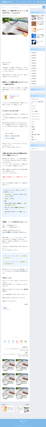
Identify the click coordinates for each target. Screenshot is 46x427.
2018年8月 (33, 68)
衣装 (32, 137)
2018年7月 (33, 70)
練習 (27, 355)
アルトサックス (35, 99)
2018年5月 (33, 76)
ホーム (18, 1)
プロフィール (24, 1)
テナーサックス (35, 116)
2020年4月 (33, 58)
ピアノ (34, 1)
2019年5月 (33, 65)
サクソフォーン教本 (8, 354)
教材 (20, 355)
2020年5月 (33, 55)
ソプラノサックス (35, 113)
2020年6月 (33, 52)
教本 (26, 354)
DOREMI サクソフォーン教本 (14, 95)
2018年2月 (33, 83)
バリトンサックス (35, 119)
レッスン (22, 354)
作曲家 (32, 126)
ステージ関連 (34, 111)
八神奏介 (33, 129)
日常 (32, 132)
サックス (30, 1)
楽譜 (23, 355)
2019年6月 (33, 63)
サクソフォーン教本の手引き (11, 348)
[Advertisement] (15, 49)
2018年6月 (33, 73)
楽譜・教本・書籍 (41, 1)
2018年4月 (33, 78)
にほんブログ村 (6, 309)
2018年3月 (33, 81)
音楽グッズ (33, 139)
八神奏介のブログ (7, 2)
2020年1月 (33, 60)
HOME (23, 421)
